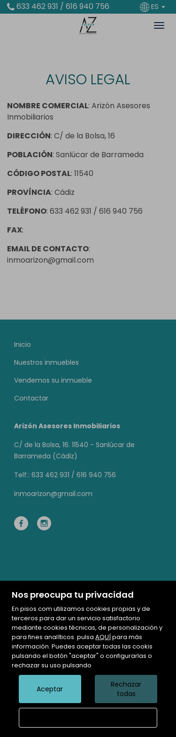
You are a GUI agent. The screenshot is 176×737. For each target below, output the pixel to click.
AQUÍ (103, 637)
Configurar (88, 717)
